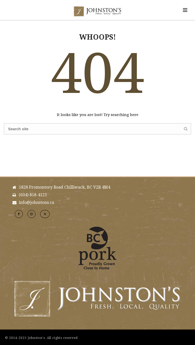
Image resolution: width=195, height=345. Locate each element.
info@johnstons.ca (36, 202)
